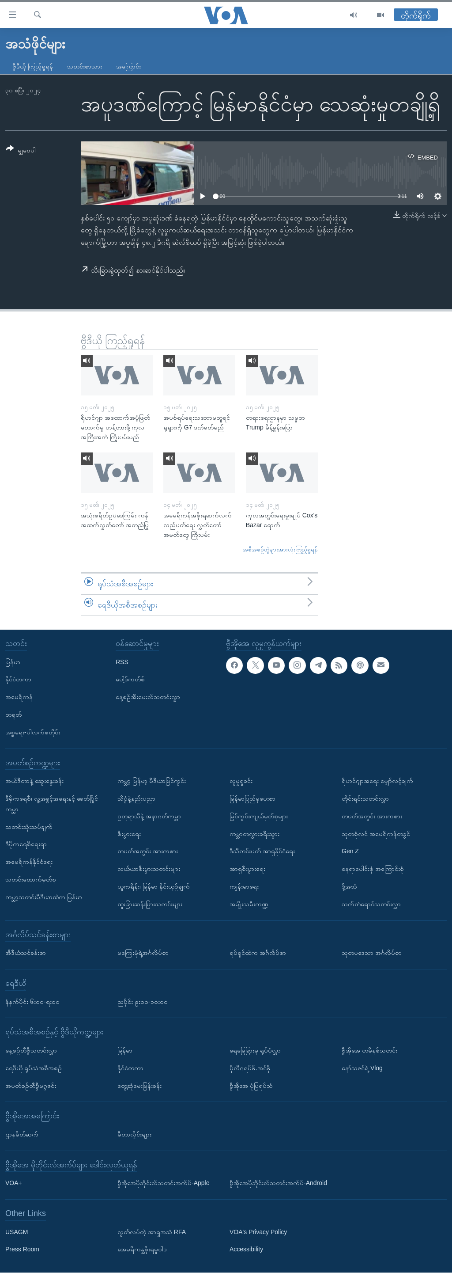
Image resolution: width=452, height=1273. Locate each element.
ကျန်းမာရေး (244, 886)
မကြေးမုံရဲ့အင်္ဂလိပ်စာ (143, 952)
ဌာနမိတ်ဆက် (21, 1134)
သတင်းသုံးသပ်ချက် (29, 826)
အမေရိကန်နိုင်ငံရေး (29, 861)
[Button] (21, 150)
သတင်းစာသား (84, 66)
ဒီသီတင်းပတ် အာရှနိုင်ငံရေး (262, 851)
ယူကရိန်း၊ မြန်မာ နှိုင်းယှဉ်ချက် (153, 886)
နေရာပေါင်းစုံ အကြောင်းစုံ (373, 868)
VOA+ (13, 1183)
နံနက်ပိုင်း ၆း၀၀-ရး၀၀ (32, 1001)
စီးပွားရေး (129, 833)
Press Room (22, 1249)
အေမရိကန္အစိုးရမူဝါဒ (142, 1249)
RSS (122, 661)
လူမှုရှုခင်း (241, 780)
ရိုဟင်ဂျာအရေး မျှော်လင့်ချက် (377, 780)
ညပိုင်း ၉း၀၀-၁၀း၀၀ (142, 1001)
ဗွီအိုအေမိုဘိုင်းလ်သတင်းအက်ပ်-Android (278, 1183)
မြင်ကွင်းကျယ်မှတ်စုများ (259, 816)
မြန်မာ (12, 661)
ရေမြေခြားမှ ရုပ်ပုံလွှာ (255, 1050)
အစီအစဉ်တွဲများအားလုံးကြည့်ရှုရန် (280, 549)
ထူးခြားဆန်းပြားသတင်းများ (149, 904)
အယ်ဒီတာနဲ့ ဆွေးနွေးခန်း (34, 780)
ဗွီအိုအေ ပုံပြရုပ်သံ (251, 1085)
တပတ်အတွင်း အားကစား (147, 851)
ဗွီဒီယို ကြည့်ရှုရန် (32, 66)
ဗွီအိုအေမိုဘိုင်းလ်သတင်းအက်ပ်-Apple (163, 1183)
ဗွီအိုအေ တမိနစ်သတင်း (369, 1050)
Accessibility (246, 1249)
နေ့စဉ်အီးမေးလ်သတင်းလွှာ (148, 696)
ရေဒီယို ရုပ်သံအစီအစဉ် (33, 1068)
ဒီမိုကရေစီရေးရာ (26, 844)
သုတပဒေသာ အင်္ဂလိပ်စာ (372, 952)
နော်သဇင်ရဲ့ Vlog (362, 1068)
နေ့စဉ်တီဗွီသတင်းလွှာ (31, 1050)
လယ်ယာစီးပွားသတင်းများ (148, 868)
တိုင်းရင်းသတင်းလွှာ (365, 798)
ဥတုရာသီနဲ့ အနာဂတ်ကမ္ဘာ (149, 816)
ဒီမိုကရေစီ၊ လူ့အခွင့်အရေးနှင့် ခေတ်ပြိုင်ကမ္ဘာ (51, 804)
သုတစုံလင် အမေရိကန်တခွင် (376, 833)
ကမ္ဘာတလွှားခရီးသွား (254, 833)
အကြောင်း (128, 66)
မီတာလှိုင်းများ (134, 1134)
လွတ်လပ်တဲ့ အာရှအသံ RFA (151, 1231)
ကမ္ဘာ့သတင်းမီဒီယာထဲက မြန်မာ (43, 897)
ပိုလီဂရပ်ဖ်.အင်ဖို (250, 1068)
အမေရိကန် (19, 696)
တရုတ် (13, 714)
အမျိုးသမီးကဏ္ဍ (249, 904)
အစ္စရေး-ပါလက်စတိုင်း (32, 732)
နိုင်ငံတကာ (18, 679)
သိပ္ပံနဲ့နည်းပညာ (136, 798)
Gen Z (350, 851)
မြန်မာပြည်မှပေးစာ (252, 798)
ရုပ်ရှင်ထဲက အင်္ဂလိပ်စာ (258, 952)
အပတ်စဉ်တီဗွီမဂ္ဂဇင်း (30, 1085)
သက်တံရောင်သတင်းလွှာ (371, 904)
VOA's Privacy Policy (258, 1231)
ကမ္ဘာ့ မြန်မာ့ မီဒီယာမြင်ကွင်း (151, 780)
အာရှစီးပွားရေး (247, 868)
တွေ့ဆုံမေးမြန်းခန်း (139, 1085)
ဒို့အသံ (349, 886)
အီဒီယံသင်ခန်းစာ (25, 952)
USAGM (16, 1231)
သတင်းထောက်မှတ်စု (30, 879)
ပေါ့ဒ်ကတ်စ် (130, 679)
